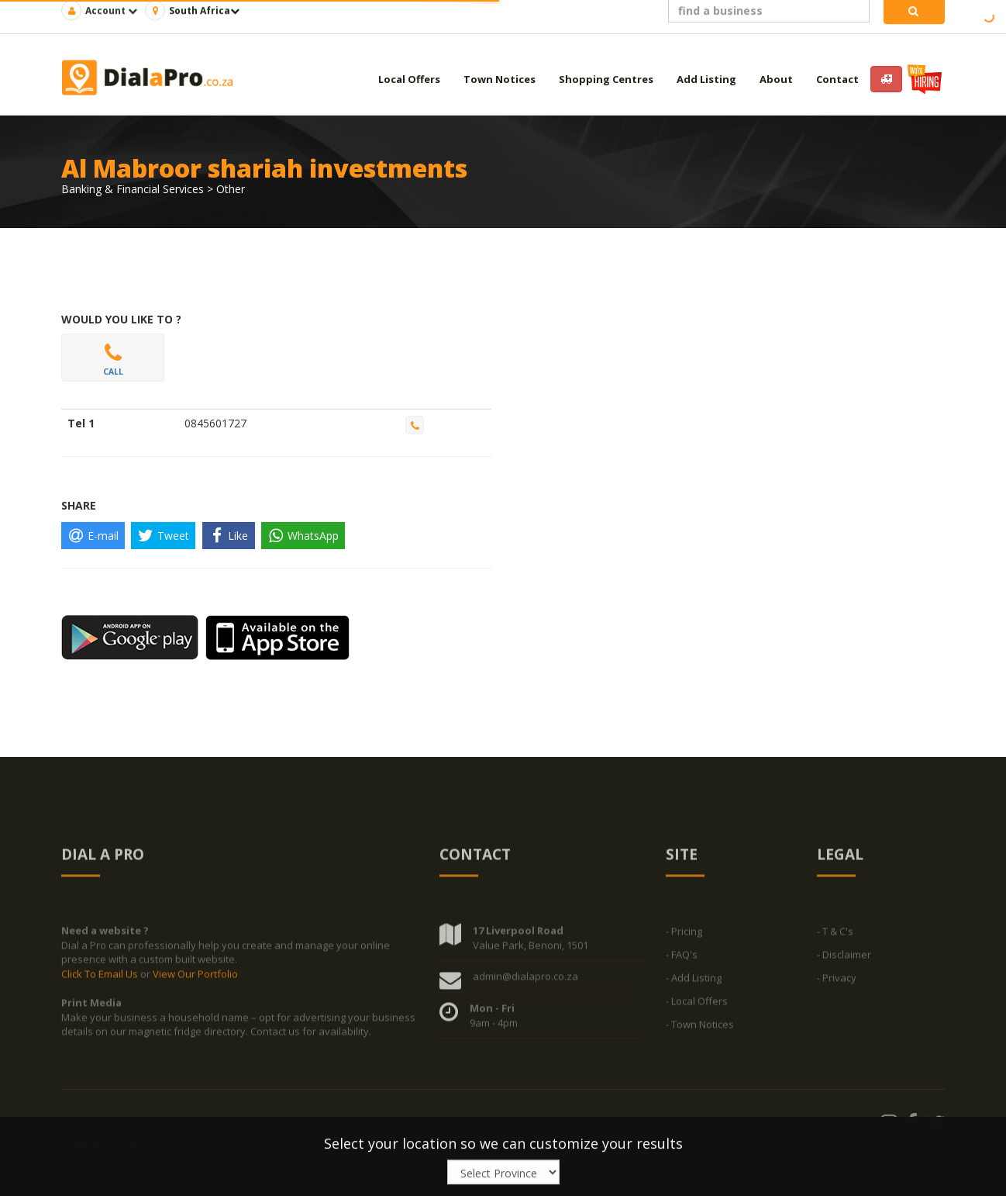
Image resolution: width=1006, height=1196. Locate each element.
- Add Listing (694, 981)
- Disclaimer (844, 958)
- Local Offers (697, 1004)
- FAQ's (682, 958)
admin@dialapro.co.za (525, 980)
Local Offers (409, 79)
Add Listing (706, 79)
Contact (837, 79)
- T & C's (835, 935)
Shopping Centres (606, 79)
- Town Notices (700, 1028)
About (776, 79)
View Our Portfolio (195, 977)
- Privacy (836, 981)
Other (230, 188)
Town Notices (499, 79)
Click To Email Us (100, 977)
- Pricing (684, 935)
